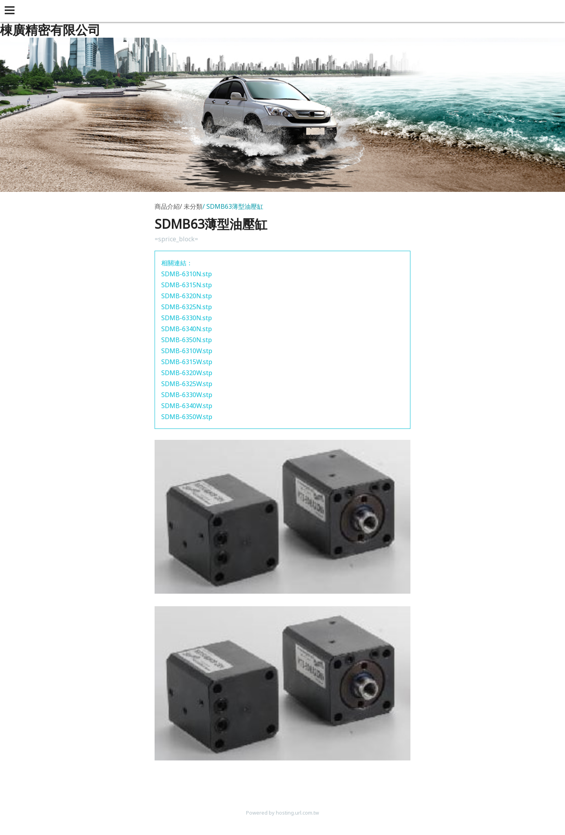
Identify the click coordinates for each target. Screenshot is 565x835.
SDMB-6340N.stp (186, 329)
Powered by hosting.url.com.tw (282, 812)
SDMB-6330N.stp (186, 318)
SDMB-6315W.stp (186, 361)
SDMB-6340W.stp (186, 405)
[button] (11, 11)
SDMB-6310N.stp (186, 274)
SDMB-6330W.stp (186, 394)
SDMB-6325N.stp (186, 307)
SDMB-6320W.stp (186, 372)
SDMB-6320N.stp (186, 296)
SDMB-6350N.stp (186, 339)
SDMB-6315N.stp (186, 285)
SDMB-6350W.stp (186, 416)
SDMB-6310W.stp (186, 350)
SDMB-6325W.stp (186, 383)
